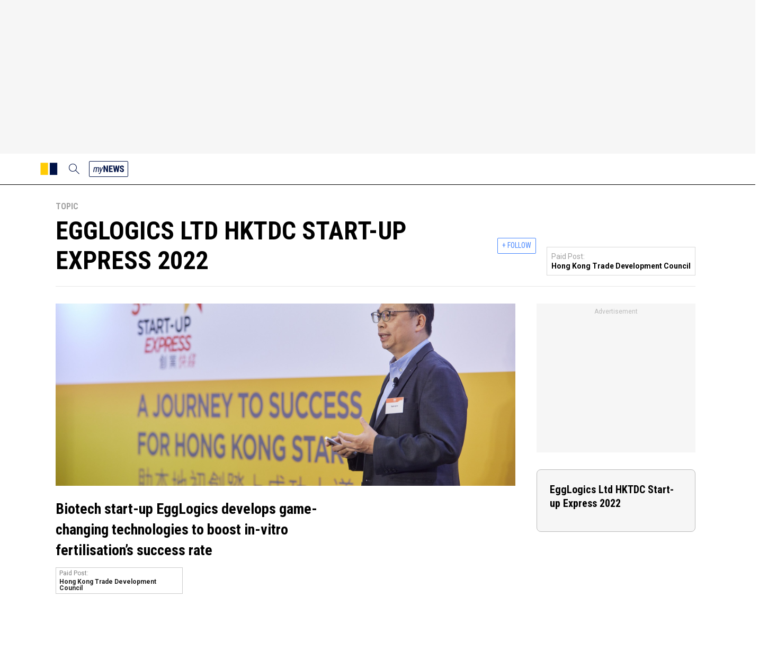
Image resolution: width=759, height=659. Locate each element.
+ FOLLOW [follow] (516, 245)
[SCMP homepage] (49, 169)
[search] (74, 169)
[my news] (108, 169)
